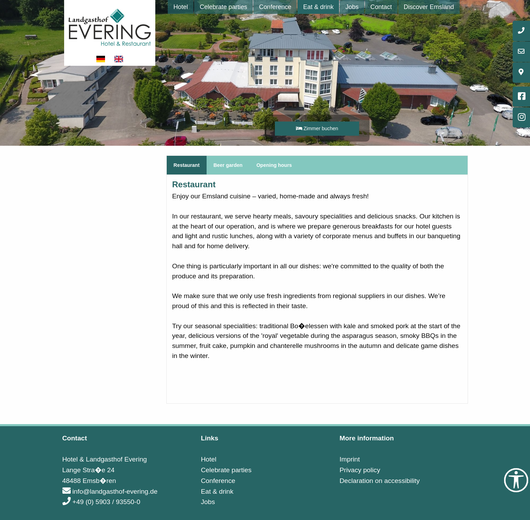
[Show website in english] (118, 59)
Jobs (351, 6)
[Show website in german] (101, 59)
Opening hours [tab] (274, 165)
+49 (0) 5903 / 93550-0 (101, 501)
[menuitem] (180, 7)
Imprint (349, 459)
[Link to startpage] (109, 26)
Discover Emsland (429, 6)
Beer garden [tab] (228, 165)
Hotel (180, 6)
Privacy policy (359, 470)
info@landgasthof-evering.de (110, 491)
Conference (275, 6)
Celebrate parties (223, 6)
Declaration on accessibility (379, 480)
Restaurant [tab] (187, 165)
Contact (381, 6)
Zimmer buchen (317, 128)
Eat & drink (318, 6)
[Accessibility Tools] (516, 480)
